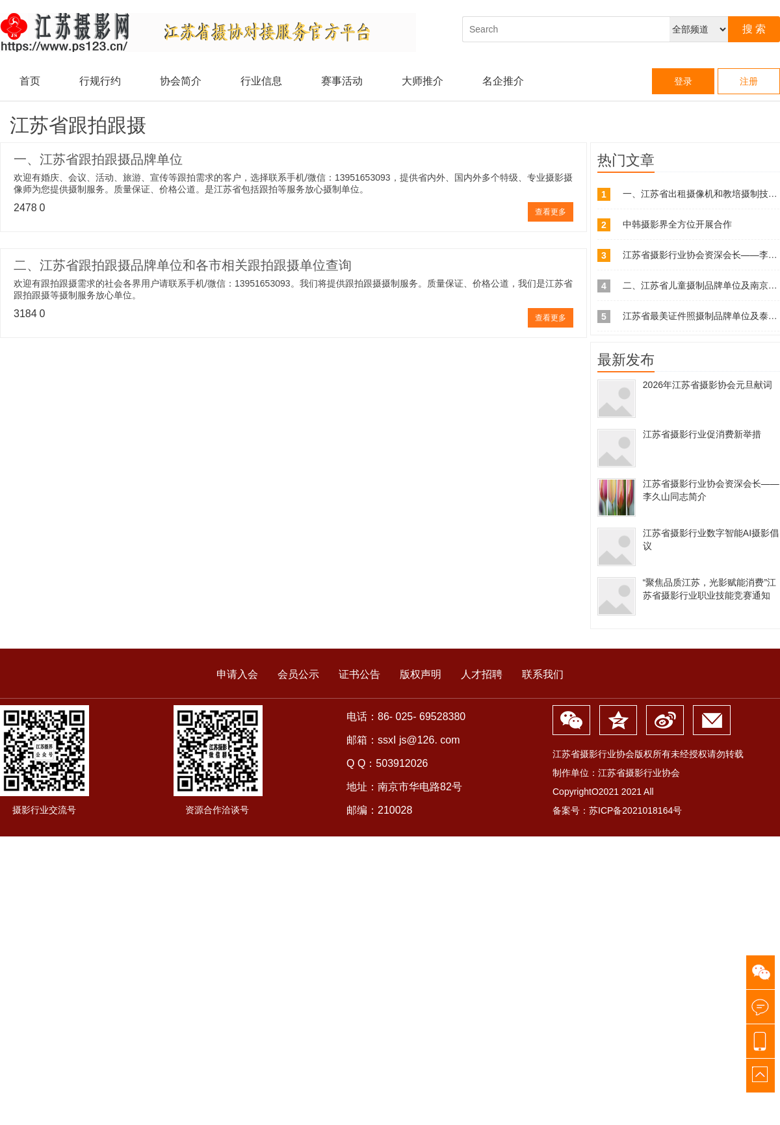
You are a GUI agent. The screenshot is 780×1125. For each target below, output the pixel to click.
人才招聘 (481, 674)
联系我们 (543, 674)
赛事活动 (342, 80)
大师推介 (422, 80)
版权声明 (420, 674)
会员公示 (298, 674)
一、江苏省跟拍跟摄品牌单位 (98, 159)
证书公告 (359, 674)
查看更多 (550, 211)
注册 (749, 81)
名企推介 (503, 80)
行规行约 (100, 80)
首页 (30, 80)
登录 (683, 81)
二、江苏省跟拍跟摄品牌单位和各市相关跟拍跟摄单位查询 (183, 265)
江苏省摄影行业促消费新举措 (702, 434)
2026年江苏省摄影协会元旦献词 (707, 385)
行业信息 (261, 80)
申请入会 (237, 674)
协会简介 (181, 80)
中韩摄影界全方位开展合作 (677, 224)
